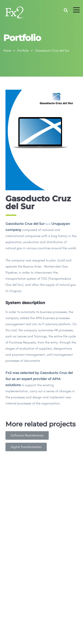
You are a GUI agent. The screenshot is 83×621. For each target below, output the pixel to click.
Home (7, 50)
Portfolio (23, 50)
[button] (27, 435)
